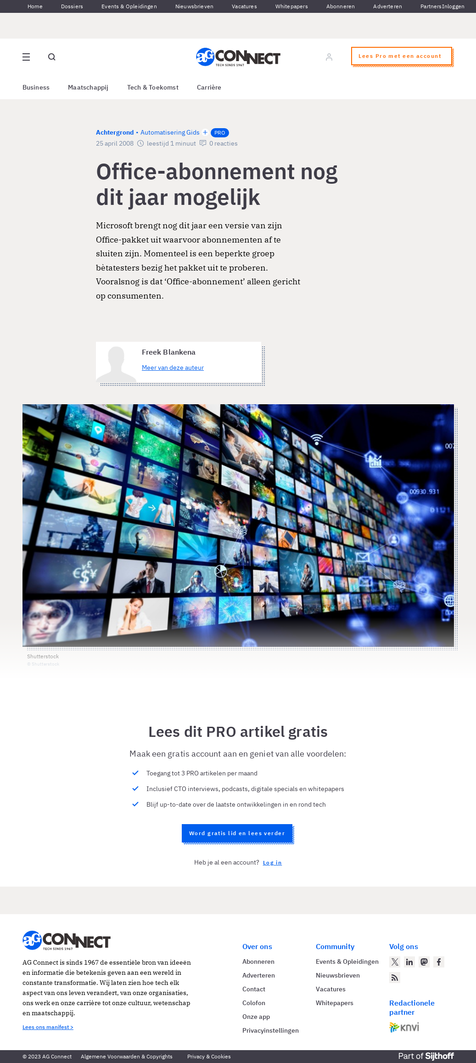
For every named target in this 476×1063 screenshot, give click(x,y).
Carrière (209, 87)
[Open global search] (52, 57)
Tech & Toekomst (153, 87)
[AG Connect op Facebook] (438, 961)
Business (36, 87)
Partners (431, 6)
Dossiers (72, 6)
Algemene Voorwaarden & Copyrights (127, 1056)
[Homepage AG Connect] (238, 57)
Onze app (256, 1016)
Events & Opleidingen (129, 6)
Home (35, 6)
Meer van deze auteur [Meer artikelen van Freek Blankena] (173, 367)
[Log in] (329, 57)
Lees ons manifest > (47, 1026)
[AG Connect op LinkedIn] (409, 961)
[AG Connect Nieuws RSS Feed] (394, 977)
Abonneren (340, 6)
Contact (253, 989)
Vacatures (244, 6)
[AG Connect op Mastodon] (424, 961)
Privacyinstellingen (270, 1030)
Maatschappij (88, 87)
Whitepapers (291, 6)
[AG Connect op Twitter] (394, 961)
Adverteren (387, 6)
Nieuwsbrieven (194, 6)
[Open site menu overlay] (26, 57)
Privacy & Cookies (209, 1056)
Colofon (253, 1003)
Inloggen (453, 6)
